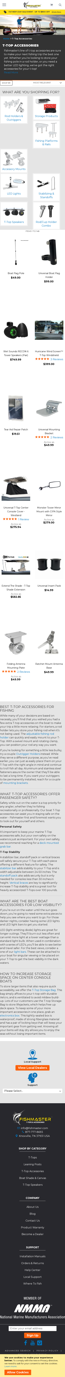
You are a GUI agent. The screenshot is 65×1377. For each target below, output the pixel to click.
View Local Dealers (32, 1068)
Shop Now (56, 12)
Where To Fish (32, 1283)
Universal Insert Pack (49, 585)
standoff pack (9, 875)
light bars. (20, 951)
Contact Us (33, 1220)
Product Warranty (32, 1227)
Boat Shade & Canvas (32, 1178)
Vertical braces (19, 882)
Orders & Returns (32, 1263)
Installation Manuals (32, 1256)
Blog (33, 1213)
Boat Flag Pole (16, 273)
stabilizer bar (8, 868)
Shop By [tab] (6, 83)
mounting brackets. (15, 782)
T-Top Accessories (32, 1171)
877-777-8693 (34, 1132)
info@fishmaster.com (34, 1128)
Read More (11, 72)
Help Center (32, 1270)
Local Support (32, 1276)
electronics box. (10, 1015)
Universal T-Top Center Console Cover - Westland (15, 511)
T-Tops (32, 1157)
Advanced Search (18, 1350)
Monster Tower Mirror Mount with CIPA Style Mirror (49, 511)
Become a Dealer (33, 1234)
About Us (32, 1206)
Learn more (10, 1366)
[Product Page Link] (16, 252)
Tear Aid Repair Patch (16, 429)
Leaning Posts (32, 1164)
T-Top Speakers (32, 1184)
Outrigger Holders (28, 753)
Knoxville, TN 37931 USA (34, 1136)
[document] (33, 1365)
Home (6, 38)
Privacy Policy (47, 1350)
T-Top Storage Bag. (44, 990)
